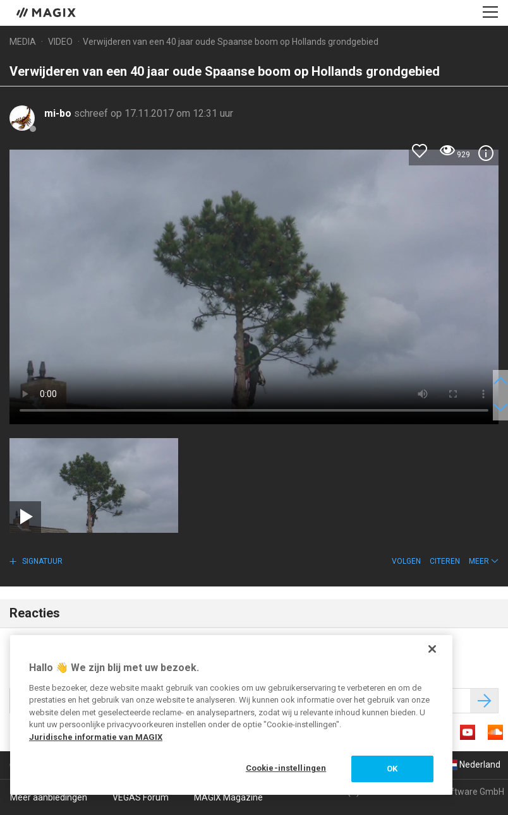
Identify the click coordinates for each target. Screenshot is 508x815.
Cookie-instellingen (286, 768)
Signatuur (41, 561)
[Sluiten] (432, 649)
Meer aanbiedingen (48, 797)
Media (22, 42)
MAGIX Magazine (228, 797)
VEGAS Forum (140, 797)
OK (392, 768)
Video (60, 42)
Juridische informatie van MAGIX (95, 737)
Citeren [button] (445, 561)
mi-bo (59, 113)
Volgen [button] (406, 561)
